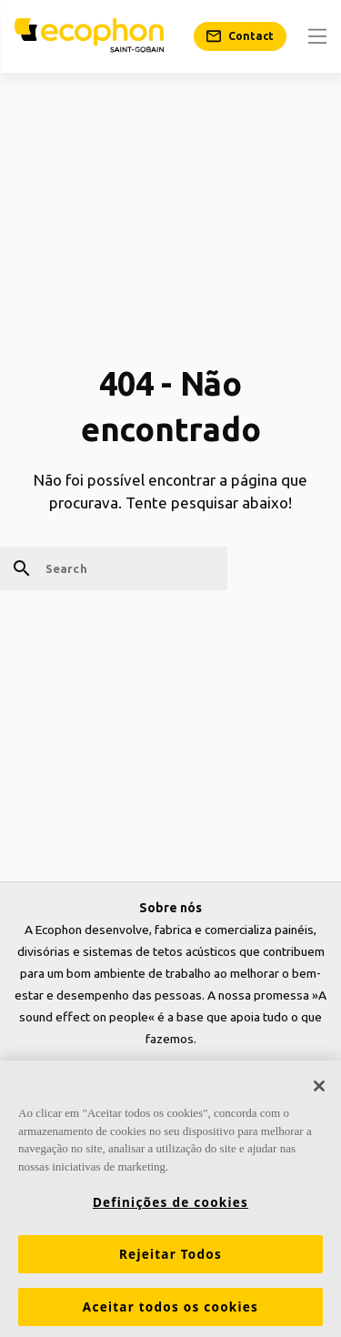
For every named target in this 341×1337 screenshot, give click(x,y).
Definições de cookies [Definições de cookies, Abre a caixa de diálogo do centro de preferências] (170, 1206)
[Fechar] (319, 1090)
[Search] (113, 568)
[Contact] (240, 36)
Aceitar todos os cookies (170, 1310)
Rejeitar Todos (170, 1258)
